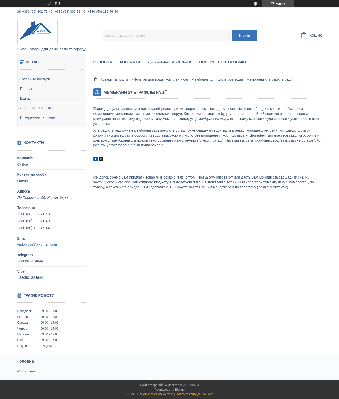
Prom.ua (193, 385)
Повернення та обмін (37, 117)
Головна (102, 62)
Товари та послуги (35, 79)
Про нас (26, 89)
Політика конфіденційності (195, 394)
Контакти (130, 62)
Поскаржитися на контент (155, 394)
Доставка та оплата (36, 108)
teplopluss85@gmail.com (37, 244)
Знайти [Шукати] (244, 35)
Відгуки (26, 98)
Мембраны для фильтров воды (217, 79)
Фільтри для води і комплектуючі (161, 79)
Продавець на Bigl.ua (169, 389)
